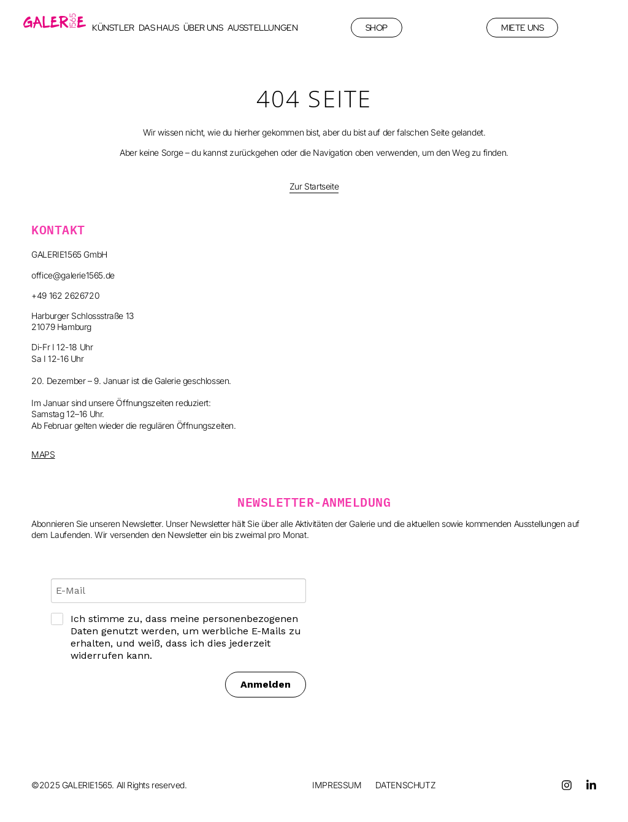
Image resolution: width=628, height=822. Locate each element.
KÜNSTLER (113, 27)
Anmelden (265, 684)
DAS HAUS (159, 27)
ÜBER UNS (203, 27)
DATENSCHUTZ (405, 785)
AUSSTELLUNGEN (263, 27)
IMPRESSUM (336, 785)
